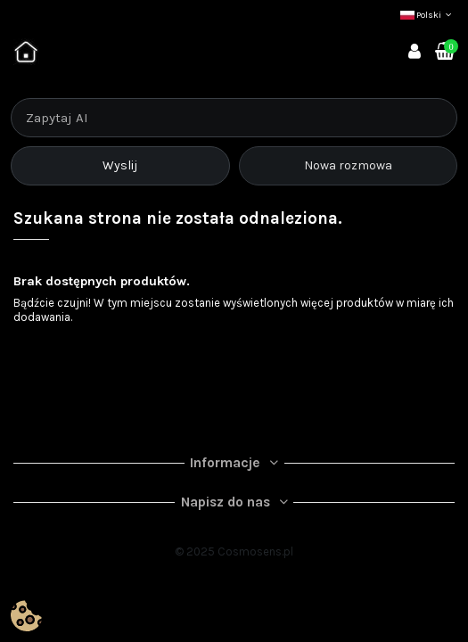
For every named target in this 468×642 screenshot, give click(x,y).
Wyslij (120, 165)
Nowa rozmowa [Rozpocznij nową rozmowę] (348, 165)
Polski (427, 15)
